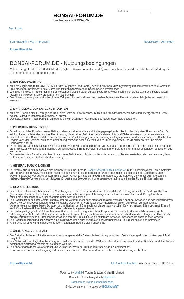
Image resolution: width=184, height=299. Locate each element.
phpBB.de (109, 277)
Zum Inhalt (15, 28)
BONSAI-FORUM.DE (78, 15)
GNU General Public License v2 (107, 170)
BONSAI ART (110, 286)
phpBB (78, 272)
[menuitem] (31, 41)
